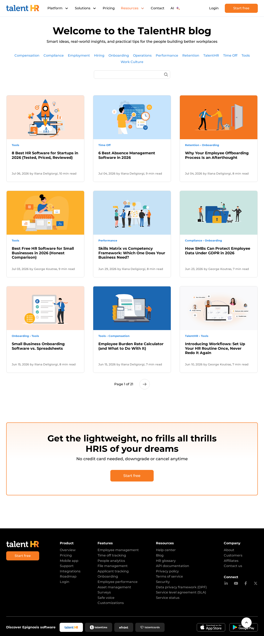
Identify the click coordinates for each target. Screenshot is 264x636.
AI (175, 8)
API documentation (172, 566)
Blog (160, 555)
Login (214, 8)
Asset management (114, 587)
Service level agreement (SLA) (181, 592)
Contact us (233, 566)
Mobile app (69, 561)
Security (163, 582)
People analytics (111, 561)
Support (67, 566)
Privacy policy (167, 571)
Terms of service (169, 576)
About (229, 550)
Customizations (111, 603)
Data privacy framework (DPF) (181, 587)
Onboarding (108, 576)
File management (113, 566)
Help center (166, 550)
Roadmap (68, 576)
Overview (67, 550)
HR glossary (166, 561)
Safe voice (106, 598)
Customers (233, 555)
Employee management (118, 550)
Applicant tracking (113, 571)
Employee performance (118, 582)
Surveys (104, 592)
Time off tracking (112, 555)
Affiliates (231, 561)
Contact (157, 8)
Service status (167, 598)
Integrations (70, 571)
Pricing (109, 8)
